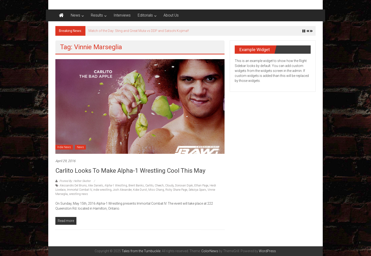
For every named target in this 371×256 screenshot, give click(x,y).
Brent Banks (136, 185)
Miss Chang (156, 189)
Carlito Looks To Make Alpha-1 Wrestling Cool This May (130, 170)
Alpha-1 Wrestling (116, 185)
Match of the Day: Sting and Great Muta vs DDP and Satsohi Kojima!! (138, 31)
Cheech (159, 185)
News (75, 15)
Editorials (145, 15)
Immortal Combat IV (79, 189)
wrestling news (78, 194)
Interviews (122, 15)
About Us (171, 15)
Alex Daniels (95, 185)
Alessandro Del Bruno (73, 185)
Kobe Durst (140, 189)
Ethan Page (201, 185)
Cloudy (169, 185)
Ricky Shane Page (176, 189)
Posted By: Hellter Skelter (75, 181)
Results (97, 15)
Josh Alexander (122, 189)
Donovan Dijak (184, 185)
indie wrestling (102, 189)
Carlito (149, 185)
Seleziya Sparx (197, 189)
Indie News (64, 147)
